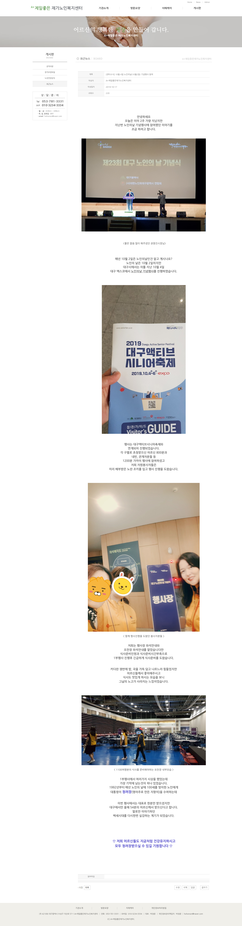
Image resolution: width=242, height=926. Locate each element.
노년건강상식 (50, 78)
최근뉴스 (49, 84)
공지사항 (49, 66)
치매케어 (167, 8)
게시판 (197, 8)
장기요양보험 (50, 72)
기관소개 (104, 8)
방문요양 (135, 8)
